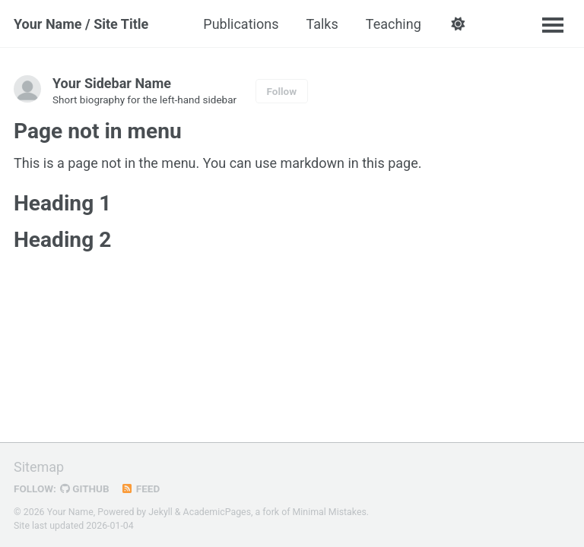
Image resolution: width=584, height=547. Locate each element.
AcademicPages (217, 512)
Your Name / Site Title (81, 24)
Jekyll (160, 512)
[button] (458, 24)
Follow (282, 91)
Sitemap (39, 467)
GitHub (85, 488)
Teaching (393, 24)
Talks (322, 24)
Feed (140, 488)
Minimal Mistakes (330, 512)
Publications (240, 24)
